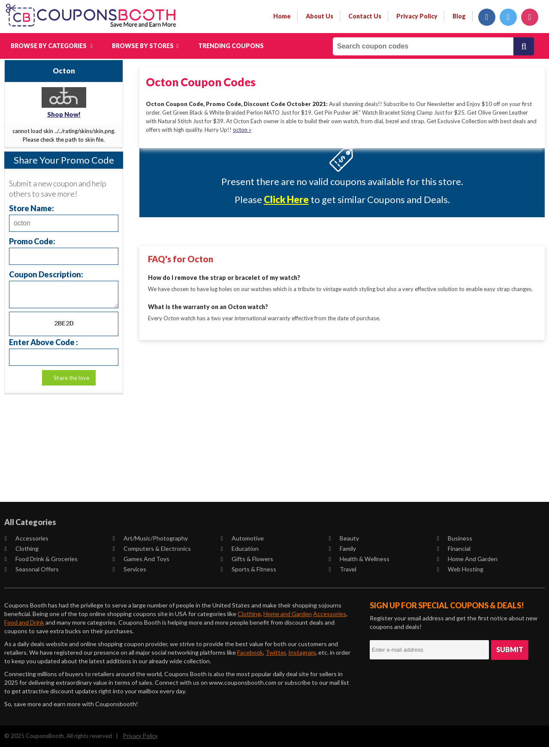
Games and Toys (141, 558)
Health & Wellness (359, 558)
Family (342, 548)
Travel (342, 569)
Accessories (26, 538)
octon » (242, 129)
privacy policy (416, 16)
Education (240, 548)
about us (319, 16)
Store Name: (31, 208)
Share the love (71, 377)
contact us (364, 16)
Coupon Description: (46, 274)
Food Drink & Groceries (41, 558)
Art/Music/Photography (150, 538)
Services (129, 569)
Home (282, 16)
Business (454, 538)
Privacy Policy (140, 735)
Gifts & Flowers (247, 558)
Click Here (286, 199)
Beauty (344, 538)
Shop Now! (64, 114)
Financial (454, 548)
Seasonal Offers (32, 569)
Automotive (242, 538)
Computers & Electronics (152, 548)
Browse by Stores (145, 45)
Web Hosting (460, 569)
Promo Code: (32, 241)
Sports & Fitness (248, 569)
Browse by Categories (52, 45)
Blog (459, 16)
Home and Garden (467, 558)
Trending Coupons (231, 45)
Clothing (22, 548)
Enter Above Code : (43, 341)
